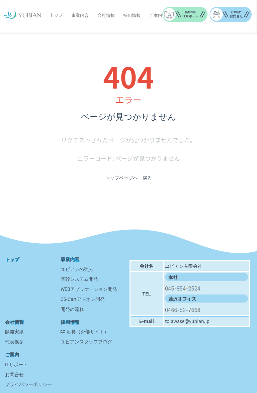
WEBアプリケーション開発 (89, 289)
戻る (147, 178)
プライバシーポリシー (28, 384)
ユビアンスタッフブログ (86, 341)
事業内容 (80, 15)
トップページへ (121, 178)
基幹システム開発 (79, 279)
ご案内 (155, 15)
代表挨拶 (14, 341)
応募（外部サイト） (88, 331)
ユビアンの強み (77, 269)
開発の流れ (72, 309)
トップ (56, 15)
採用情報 (132, 15)
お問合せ (14, 374)
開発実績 (14, 331)
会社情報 (106, 15)
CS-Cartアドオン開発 (83, 299)
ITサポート (16, 364)
